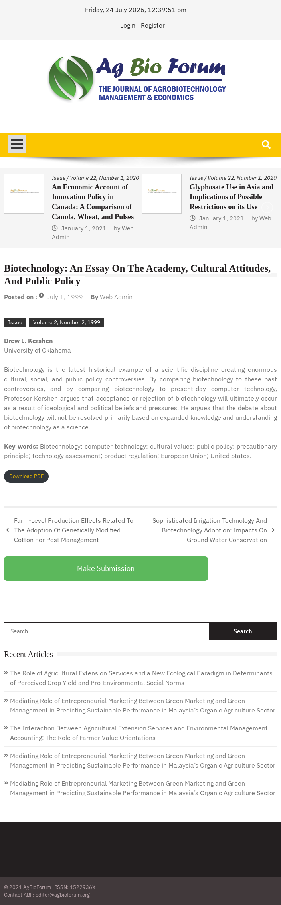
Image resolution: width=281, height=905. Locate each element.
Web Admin (116, 297)
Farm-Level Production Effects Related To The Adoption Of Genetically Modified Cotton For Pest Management (73, 530)
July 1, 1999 (65, 297)
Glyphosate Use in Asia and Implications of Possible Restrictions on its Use (231, 197)
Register (153, 25)
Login (127, 25)
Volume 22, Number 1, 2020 (104, 177)
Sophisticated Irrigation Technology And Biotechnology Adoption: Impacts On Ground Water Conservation (209, 530)
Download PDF (26, 476)
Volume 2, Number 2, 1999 (66, 322)
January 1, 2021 (83, 228)
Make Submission (106, 568)
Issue (58, 177)
